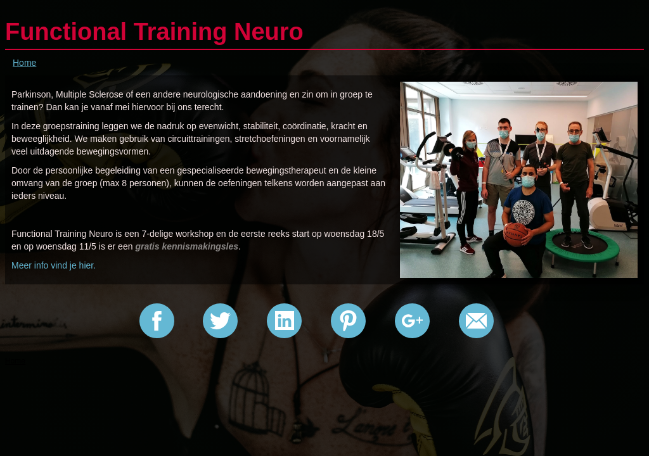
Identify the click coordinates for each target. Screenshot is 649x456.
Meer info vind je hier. (53, 265)
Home (24, 63)
